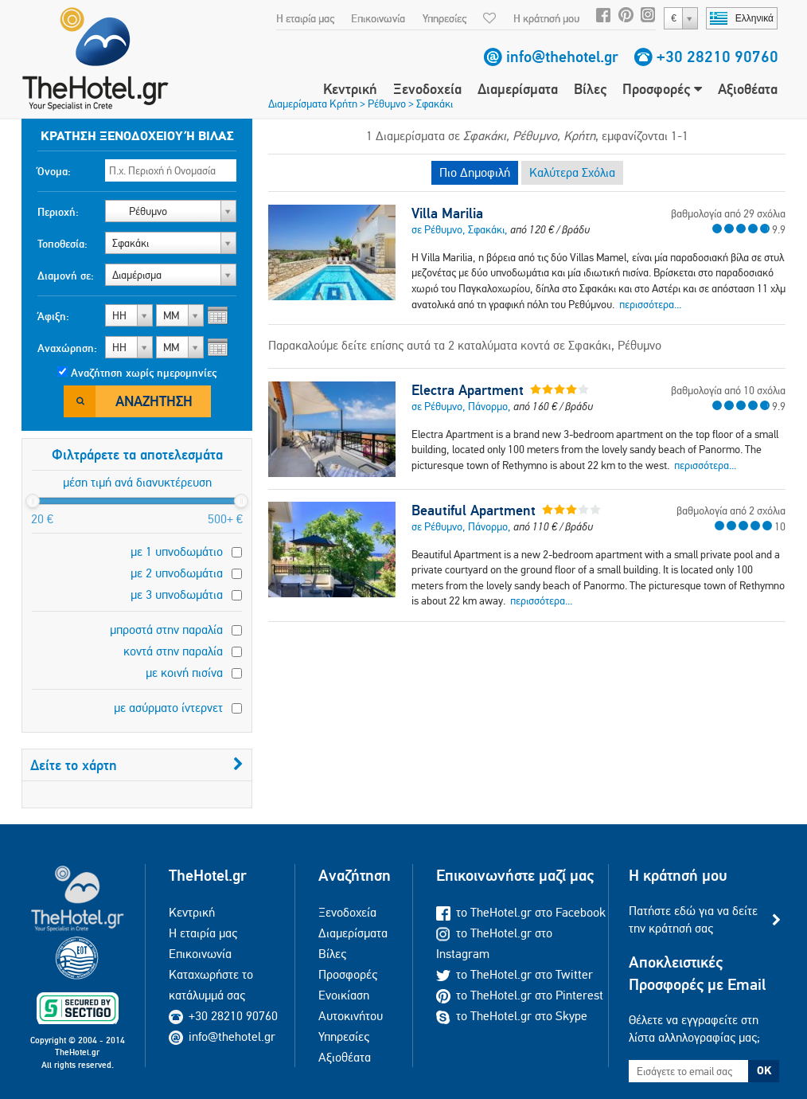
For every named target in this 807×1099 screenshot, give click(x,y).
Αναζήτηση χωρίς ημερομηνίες (143, 373)
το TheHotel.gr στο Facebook (521, 912)
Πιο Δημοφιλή (474, 172)
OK (764, 1070)
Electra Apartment (467, 390)
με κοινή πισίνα (184, 672)
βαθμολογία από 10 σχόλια (728, 390)
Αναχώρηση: (67, 348)
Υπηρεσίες (444, 18)
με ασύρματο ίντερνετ (168, 707)
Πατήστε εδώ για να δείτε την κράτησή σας (693, 919)
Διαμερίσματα (518, 89)
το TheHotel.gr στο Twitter (514, 974)
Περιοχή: (58, 212)
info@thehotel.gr (562, 56)
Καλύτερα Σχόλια (572, 172)
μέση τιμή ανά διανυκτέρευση (137, 482)
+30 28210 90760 (717, 56)
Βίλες (590, 89)
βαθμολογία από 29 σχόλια (728, 213)
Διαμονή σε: (65, 275)
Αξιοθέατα (748, 89)
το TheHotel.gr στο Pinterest (519, 995)
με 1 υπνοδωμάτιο (177, 551)
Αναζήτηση (154, 401)
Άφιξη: (53, 316)
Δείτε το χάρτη (137, 764)
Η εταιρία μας (305, 18)
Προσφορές (662, 89)
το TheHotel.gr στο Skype (511, 1015)
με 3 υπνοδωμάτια (177, 594)
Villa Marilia (447, 213)
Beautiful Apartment (473, 510)
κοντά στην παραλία (173, 651)
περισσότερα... (650, 304)
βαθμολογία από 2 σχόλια (731, 510)
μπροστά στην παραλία (166, 629)
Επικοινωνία (378, 18)
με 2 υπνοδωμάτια (177, 573)
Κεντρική (350, 89)
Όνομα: (54, 171)
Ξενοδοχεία (427, 89)
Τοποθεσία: (62, 244)
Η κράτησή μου (546, 18)
